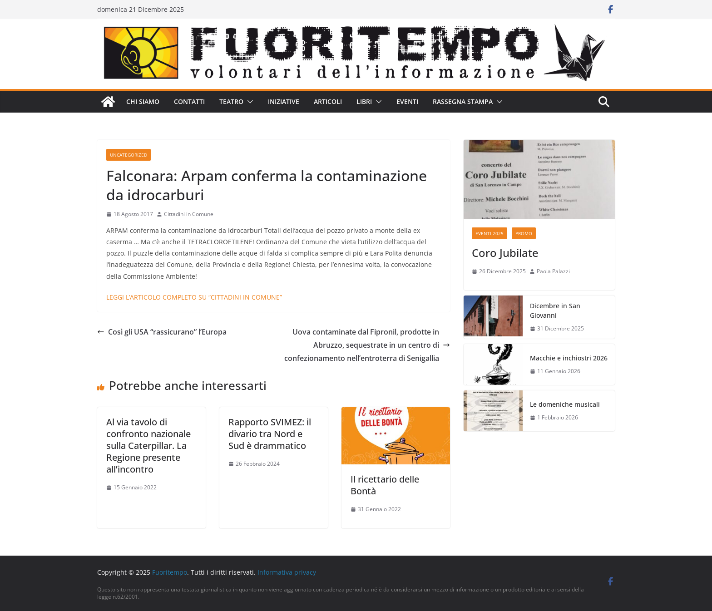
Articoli (328, 101)
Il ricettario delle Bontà (385, 485)
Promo (523, 233)
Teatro (231, 101)
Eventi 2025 (489, 233)
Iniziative (283, 101)
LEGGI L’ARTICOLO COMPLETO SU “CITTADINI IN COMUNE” (194, 297)
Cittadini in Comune (188, 214)
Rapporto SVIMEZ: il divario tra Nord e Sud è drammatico (269, 434)
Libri (364, 101)
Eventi (407, 101)
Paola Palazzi (553, 271)
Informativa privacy (286, 572)
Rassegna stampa (463, 101)
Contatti (189, 101)
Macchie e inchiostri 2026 (569, 358)
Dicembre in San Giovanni (555, 310)
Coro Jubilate (505, 252)
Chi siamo (142, 101)
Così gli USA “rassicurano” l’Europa (162, 332)
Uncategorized (128, 155)
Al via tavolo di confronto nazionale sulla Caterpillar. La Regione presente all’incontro (148, 445)
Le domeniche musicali (565, 404)
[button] (248, 101)
